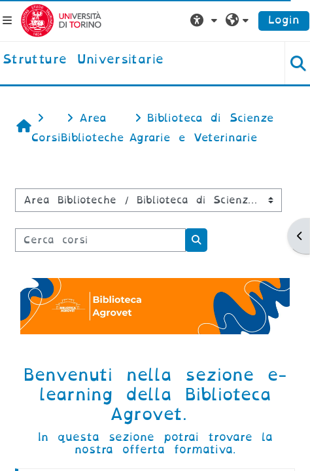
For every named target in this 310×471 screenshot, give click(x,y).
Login (284, 20)
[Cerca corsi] (100, 240)
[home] (83, 60)
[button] (205, 20)
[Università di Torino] (61, 20)
